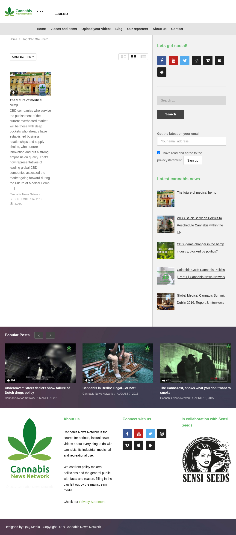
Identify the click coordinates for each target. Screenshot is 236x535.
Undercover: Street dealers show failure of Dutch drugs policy (37, 390)
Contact (177, 29)
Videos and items (63, 29)
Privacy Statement (92, 502)
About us (160, 29)
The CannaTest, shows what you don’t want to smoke (195, 390)
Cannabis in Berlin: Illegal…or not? (109, 388)
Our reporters (137, 29)
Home (41, 29)
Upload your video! (96, 29)
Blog (119, 29)
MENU (61, 14)
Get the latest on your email (178, 133)
